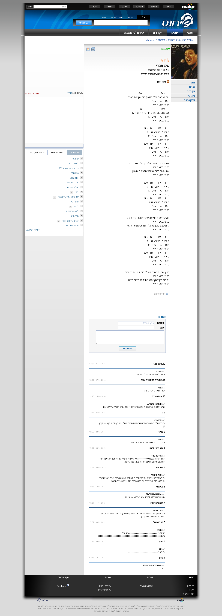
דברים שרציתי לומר (70, 220)
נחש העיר (74, 201)
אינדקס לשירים (146, 586)
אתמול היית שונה (71, 225)
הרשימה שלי (57, 152)
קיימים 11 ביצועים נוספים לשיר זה (155, 73)
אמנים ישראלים (174, 40)
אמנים (103, 17)
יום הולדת (74, 177)
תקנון (192, 589)
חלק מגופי (74, 215)
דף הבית (190, 586)
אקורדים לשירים (104, 589)
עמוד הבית (188, 40)
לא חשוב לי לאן (72, 211)
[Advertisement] (127, 305)
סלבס (124, 6)
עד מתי (76, 158)
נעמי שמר (152, 70)
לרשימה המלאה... (33, 229)
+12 (95, 6)
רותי (77, 192)
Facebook (61, 586)
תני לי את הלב (73, 182)
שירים (130, 17)
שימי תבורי (160, 40)
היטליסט (139, 6)
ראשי (169, 6)
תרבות (109, 6)
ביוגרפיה (191, 95)
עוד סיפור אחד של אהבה (68, 196)
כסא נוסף (75, 173)
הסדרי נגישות (188, 593)
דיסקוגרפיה (189, 100)
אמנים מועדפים (36, 152)
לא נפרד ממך (73, 163)
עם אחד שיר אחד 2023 (69, 168)
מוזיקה (154, 6)
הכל (143, 17)
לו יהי (76, 206)
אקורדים (191, 91)
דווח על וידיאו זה (32, 93)
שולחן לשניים (73, 187)
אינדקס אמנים (105, 586)
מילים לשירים (116, 17)
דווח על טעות (161, 293)
